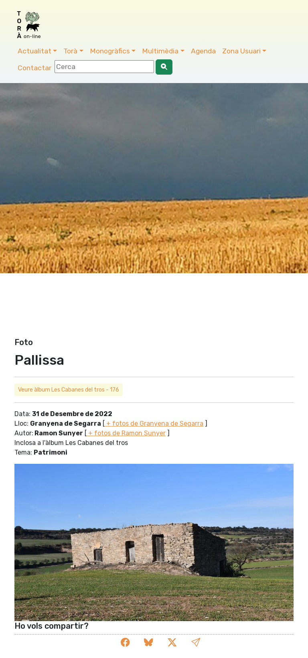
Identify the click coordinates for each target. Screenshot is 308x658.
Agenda (203, 51)
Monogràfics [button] (110, 51)
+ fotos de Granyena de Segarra (154, 423)
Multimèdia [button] (160, 51)
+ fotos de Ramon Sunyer (126, 433)
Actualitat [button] (34, 51)
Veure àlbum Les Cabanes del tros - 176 (68, 389)
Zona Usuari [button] (241, 51)
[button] (195, 642)
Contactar (34, 68)
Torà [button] (70, 51)
